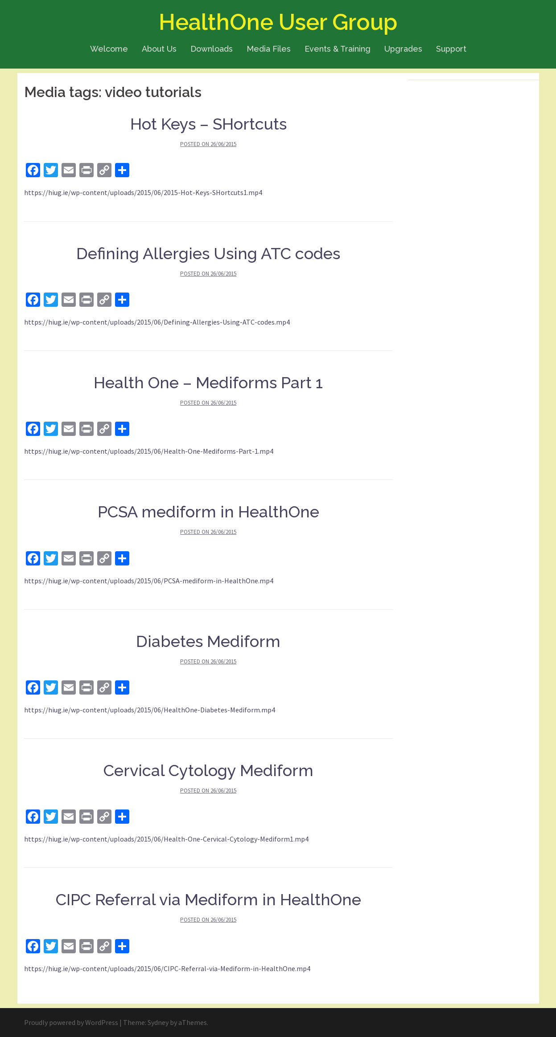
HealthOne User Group (278, 22)
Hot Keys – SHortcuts (208, 123)
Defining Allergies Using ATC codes (208, 253)
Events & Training (338, 48)
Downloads (211, 48)
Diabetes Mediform (208, 641)
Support (451, 48)
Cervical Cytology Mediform (208, 770)
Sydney (158, 1022)
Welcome (109, 48)
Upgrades (403, 48)
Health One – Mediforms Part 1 (208, 382)
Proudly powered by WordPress (71, 1022)
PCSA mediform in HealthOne (208, 511)
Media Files (269, 48)
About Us (159, 48)
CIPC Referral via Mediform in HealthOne (208, 899)
